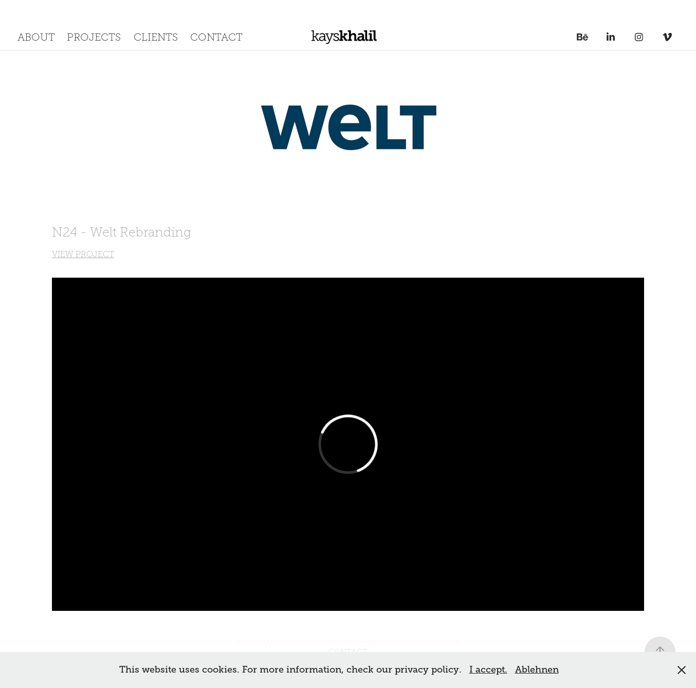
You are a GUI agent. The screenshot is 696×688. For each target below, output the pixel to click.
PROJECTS (94, 37)
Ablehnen (537, 669)
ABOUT (36, 37)
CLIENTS (156, 37)
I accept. (488, 669)
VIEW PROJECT (83, 254)
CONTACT (216, 37)
